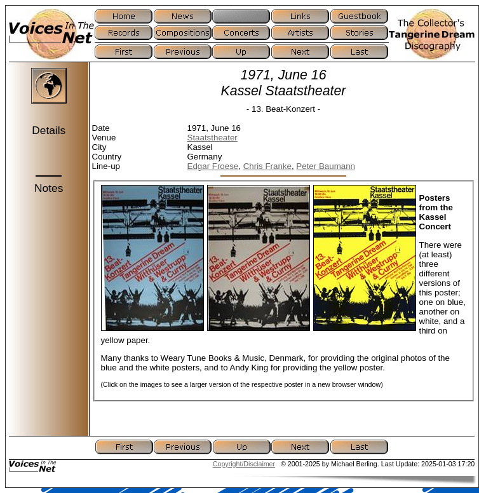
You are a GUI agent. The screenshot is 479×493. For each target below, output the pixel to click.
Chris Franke (267, 166)
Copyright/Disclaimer (244, 464)
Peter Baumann (325, 166)
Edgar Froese (213, 166)
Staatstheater (212, 137)
